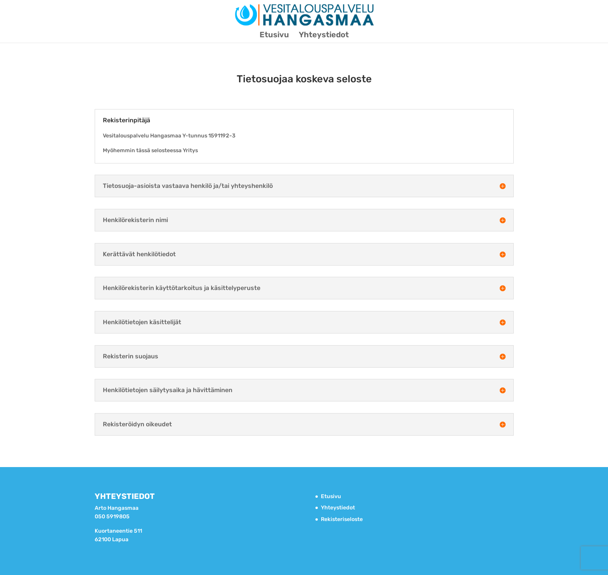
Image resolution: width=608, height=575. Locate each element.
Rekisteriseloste (342, 519)
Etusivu (274, 35)
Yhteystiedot (324, 35)
